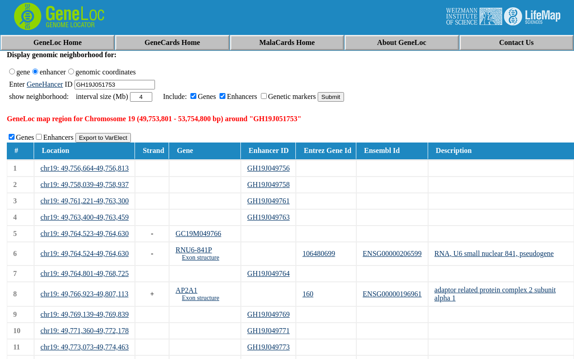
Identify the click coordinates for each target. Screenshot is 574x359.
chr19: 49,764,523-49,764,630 (84, 233)
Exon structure (200, 257)
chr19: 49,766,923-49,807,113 (84, 294)
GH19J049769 (268, 314)
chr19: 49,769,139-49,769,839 (84, 314)
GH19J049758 (268, 184)
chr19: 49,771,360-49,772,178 (84, 330)
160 (307, 294)
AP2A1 (186, 290)
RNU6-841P (193, 250)
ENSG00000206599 (392, 253)
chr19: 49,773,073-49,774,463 (84, 347)
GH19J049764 (268, 273)
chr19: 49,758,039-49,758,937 (84, 184)
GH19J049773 (268, 347)
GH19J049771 (268, 330)
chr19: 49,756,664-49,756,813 (84, 168)
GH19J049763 (268, 217)
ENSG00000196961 (392, 294)
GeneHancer (45, 84)
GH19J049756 (268, 168)
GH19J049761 (268, 201)
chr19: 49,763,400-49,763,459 (84, 217)
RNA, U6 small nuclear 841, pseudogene (494, 253)
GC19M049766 (198, 233)
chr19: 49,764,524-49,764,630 (84, 253)
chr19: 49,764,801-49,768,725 (84, 273)
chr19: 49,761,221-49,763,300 (84, 201)
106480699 (318, 253)
